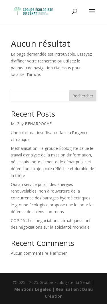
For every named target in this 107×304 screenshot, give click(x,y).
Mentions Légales (32, 289)
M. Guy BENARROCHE (31, 123)
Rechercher (82, 96)
